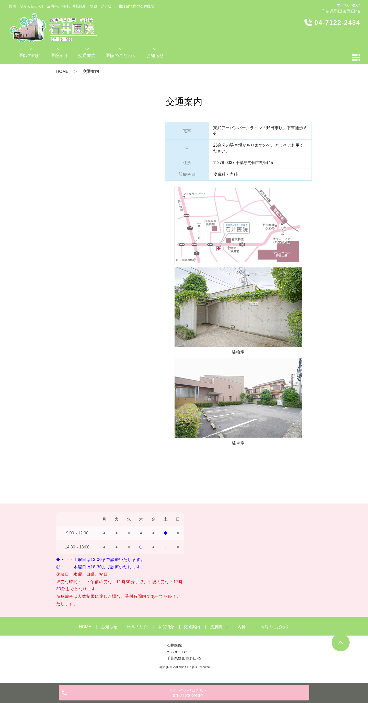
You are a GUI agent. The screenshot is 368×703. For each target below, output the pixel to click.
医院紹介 (166, 627)
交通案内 (192, 627)
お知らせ (109, 627)
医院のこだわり (274, 627)
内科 (241, 627)
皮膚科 (216, 627)
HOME (62, 71)
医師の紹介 (137, 627)
